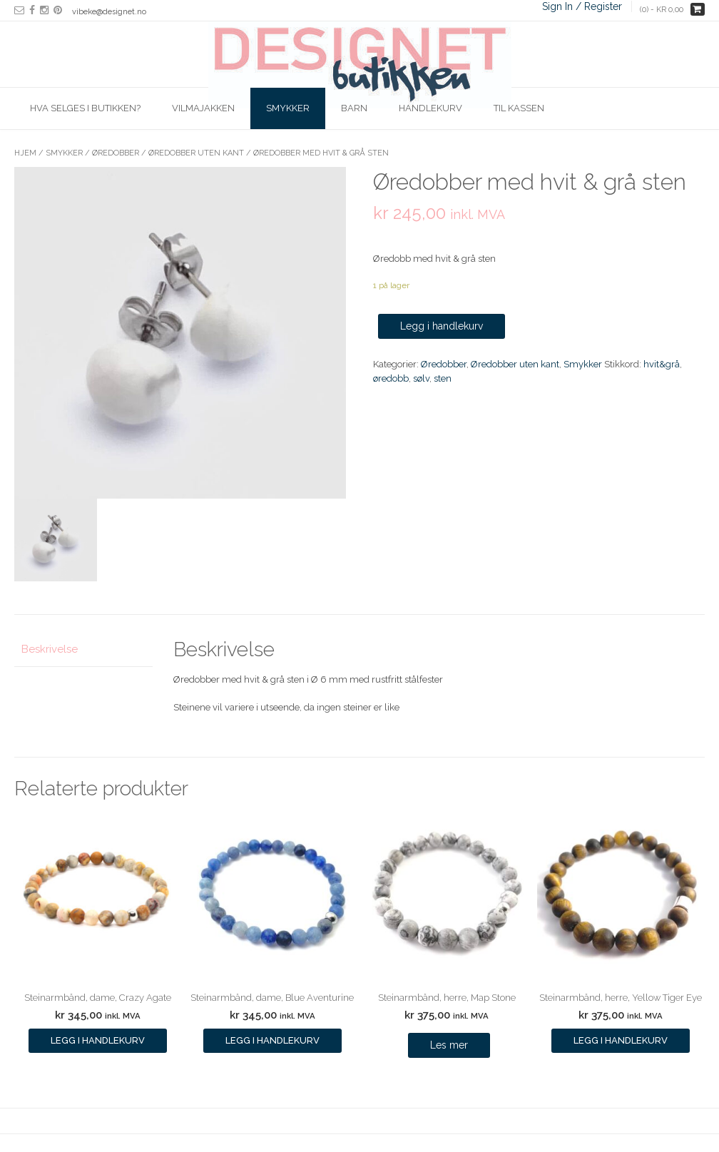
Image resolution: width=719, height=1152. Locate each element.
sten (443, 378)
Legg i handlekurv (441, 326)
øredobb (391, 378)
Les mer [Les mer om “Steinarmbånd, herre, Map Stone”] (449, 1045)
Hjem (25, 153)
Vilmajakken (203, 108)
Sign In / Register (582, 6)
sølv (421, 378)
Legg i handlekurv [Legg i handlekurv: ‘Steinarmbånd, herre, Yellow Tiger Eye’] (620, 1040)
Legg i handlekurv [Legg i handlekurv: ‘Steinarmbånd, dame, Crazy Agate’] (98, 1040)
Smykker (288, 108)
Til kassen (519, 108)
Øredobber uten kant (196, 153)
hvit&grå (661, 364)
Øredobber (115, 153)
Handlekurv (430, 108)
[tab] (83, 650)
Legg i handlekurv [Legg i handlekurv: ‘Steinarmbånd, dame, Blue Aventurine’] (272, 1040)
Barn (354, 108)
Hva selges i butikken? (85, 108)
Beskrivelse (49, 649)
